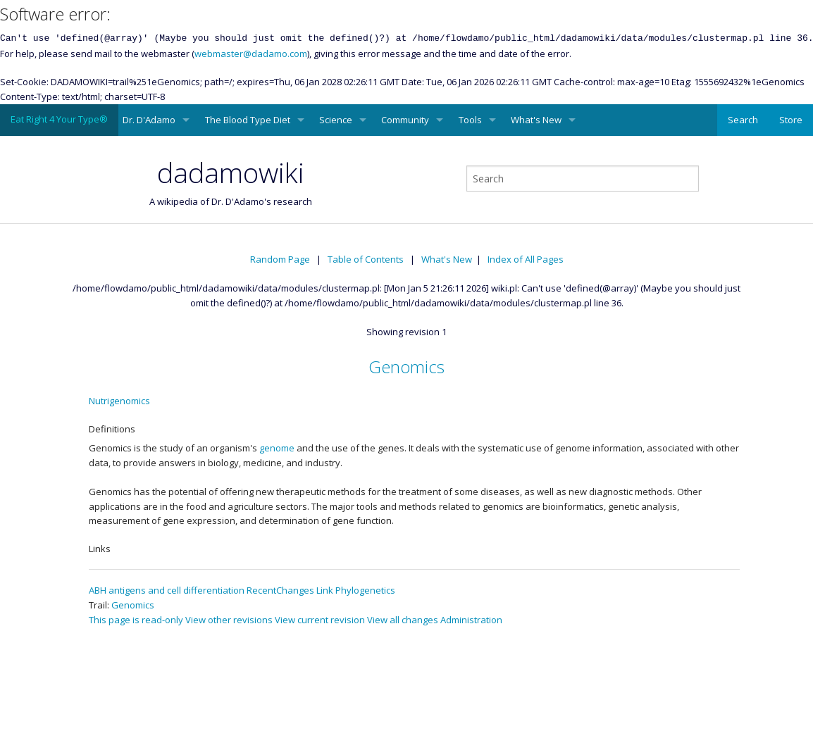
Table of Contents (366, 259)
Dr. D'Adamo (149, 119)
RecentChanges (280, 590)
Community (405, 119)
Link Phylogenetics (355, 590)
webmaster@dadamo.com (250, 53)
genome (276, 448)
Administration (471, 619)
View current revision (320, 619)
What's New (536, 119)
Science (335, 119)
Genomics (406, 366)
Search (743, 119)
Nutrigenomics (119, 400)
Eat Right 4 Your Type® (59, 119)
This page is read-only (136, 619)
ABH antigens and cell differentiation (166, 590)
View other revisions (229, 619)
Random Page (280, 259)
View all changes (402, 619)
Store (790, 119)
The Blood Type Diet (247, 119)
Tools (470, 119)
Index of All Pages (526, 259)
